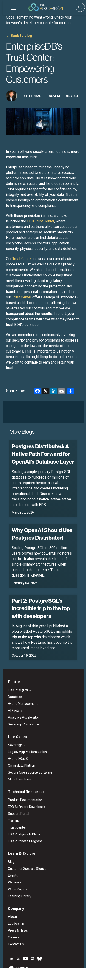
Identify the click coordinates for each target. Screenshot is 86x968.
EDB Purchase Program (22, 810)
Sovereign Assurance (21, 693)
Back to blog (19, 35)
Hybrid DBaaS (15, 728)
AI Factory (13, 679)
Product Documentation (23, 769)
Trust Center (15, 796)
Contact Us (13, 913)
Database (12, 666)
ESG (30, 955)
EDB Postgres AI (17, 659)
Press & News (15, 899)
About (10, 886)
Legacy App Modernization (25, 721)
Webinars (12, 851)
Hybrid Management (20, 673)
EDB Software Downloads (24, 776)
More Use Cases (17, 748)
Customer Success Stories (25, 837)
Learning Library (17, 865)
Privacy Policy (46, 955)
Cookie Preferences (51, 960)
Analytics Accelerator (21, 686)
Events (10, 844)
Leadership (14, 892)
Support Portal (16, 783)
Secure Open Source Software (28, 741)
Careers (11, 906)
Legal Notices (14, 955)
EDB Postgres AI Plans (22, 803)
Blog (9, 831)
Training (11, 789)
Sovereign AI (15, 714)
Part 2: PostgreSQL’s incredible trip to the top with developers (38, 577)
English (19, 937)
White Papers (15, 858)
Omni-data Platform (20, 734)
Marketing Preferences (20, 960)
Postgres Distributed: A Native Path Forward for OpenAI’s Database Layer (40, 433)
